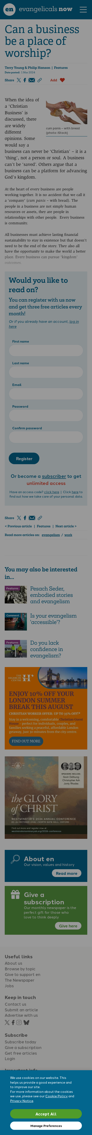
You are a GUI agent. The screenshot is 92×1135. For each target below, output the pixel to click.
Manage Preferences (46, 1125)
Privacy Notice (21, 1100)
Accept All (46, 1114)
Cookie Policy (56, 1096)
